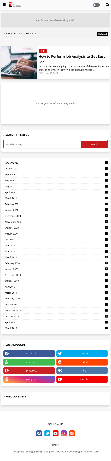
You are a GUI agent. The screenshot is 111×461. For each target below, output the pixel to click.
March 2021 (56, 198)
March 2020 (56, 257)
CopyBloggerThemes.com (84, 451)
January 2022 (56, 162)
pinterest (31, 370)
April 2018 (56, 322)
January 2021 (56, 209)
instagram (31, 379)
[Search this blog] (42, 144)
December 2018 (56, 310)
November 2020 (56, 221)
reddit (84, 362)
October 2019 (56, 280)
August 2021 (56, 180)
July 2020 (56, 239)
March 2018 (56, 328)
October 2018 (56, 316)
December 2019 (56, 275)
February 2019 (56, 298)
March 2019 (56, 292)
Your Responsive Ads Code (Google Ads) (55, 103)
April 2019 (56, 286)
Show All (102, 33)
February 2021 (56, 204)
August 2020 (56, 233)
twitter (84, 353)
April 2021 (56, 192)
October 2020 (56, 227)
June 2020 (56, 245)
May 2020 (56, 251)
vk (84, 370)
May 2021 (56, 186)
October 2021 (56, 168)
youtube (84, 379)
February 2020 (56, 263)
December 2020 (56, 215)
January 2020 (56, 269)
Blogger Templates (37, 451)
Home (55, 444)
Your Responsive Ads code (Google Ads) (55, 20)
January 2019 (56, 304)
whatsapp (31, 362)
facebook (31, 353)
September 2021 (56, 174)
